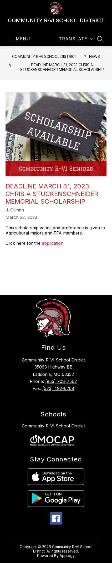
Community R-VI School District (53, 425)
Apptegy (67, 555)
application (52, 243)
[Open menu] (19, 39)
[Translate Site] (76, 39)
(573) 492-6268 (58, 388)
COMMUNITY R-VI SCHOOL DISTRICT (44, 56)
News (94, 56)
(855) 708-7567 (61, 381)
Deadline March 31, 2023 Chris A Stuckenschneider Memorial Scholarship (62, 67)
